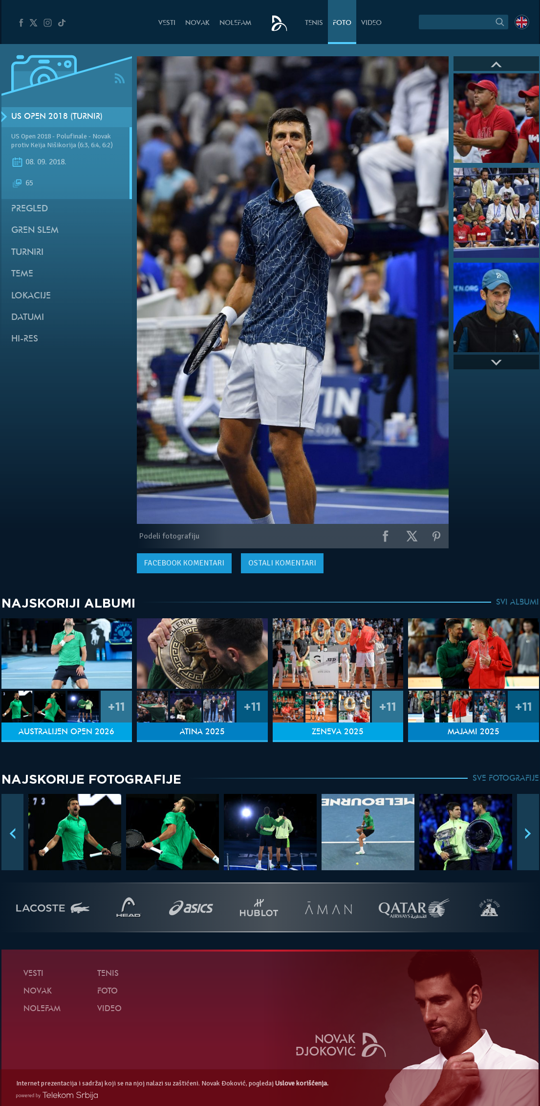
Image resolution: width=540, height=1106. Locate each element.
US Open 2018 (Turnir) (57, 117)
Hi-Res (24, 339)
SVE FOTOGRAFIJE (506, 779)
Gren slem (35, 230)
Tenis (314, 23)
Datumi (27, 317)
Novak (197, 23)
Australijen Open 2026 (66, 732)
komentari (184, 563)
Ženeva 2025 (338, 732)
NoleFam (235, 23)
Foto (342, 23)
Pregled (29, 209)
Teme (22, 274)
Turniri (27, 252)
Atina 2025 (202, 732)
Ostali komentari (282, 563)
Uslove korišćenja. (301, 1083)
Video (371, 23)
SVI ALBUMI (517, 603)
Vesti (166, 23)
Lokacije (31, 296)
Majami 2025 (473, 732)
